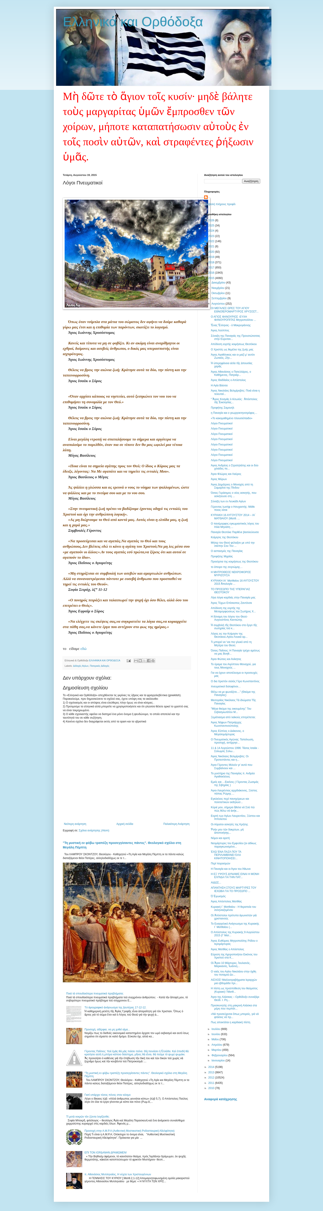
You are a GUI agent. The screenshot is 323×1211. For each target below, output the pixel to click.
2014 (211, 1067)
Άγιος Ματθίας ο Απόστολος (227, 949)
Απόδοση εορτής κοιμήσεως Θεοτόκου (234, 344)
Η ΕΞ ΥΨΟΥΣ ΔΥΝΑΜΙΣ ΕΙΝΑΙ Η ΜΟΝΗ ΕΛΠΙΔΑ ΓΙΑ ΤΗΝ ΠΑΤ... (235, 875)
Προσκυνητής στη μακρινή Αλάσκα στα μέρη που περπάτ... (234, 1007)
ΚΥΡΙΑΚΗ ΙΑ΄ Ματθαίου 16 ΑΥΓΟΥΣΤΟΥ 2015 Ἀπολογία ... (235, 582)
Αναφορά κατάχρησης (220, 1099)
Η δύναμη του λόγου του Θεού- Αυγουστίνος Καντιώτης (229, 618)
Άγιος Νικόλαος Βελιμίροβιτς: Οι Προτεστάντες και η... (230, 758)
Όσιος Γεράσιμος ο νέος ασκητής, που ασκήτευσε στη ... (233, 494)
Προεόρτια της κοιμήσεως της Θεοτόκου (234, 561)
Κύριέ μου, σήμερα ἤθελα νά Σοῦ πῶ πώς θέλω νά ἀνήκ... (233, 809)
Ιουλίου (216, 1029)
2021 (211, 246)
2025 (211, 225)
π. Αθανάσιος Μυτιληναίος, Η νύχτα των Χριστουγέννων (118, 1174)
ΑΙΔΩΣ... (216, 882)
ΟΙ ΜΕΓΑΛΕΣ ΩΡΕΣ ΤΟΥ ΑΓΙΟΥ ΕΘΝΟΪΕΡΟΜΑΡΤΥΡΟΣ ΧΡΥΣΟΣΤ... (235, 310)
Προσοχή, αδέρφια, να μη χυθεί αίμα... (107, 1029)
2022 (211, 241)
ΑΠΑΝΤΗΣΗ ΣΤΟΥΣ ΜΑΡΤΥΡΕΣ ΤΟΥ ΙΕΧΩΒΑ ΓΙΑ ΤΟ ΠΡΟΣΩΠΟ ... (233, 889)
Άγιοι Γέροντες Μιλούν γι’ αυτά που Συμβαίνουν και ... (231, 766)
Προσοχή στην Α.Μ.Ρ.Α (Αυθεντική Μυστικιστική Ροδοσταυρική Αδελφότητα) (130, 1130)
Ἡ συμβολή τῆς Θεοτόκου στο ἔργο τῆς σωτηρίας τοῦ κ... (234, 627)
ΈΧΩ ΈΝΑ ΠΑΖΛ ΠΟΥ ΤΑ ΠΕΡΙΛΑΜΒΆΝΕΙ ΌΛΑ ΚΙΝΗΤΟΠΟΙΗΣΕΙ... (226, 855)
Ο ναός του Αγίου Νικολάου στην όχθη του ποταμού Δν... (233, 973)
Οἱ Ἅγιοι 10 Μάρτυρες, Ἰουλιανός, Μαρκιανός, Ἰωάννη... (231, 964)
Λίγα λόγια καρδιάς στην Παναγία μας (233, 597)
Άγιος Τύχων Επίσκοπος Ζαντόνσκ (231, 602)
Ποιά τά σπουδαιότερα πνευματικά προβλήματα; (94, 993)
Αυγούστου (218, 303)
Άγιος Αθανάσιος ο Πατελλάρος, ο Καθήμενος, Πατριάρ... (231, 373)
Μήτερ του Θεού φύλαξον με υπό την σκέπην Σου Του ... (233, 544)
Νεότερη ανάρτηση (75, 824)
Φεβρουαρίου (220, 1055)
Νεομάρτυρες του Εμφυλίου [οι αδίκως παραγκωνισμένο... (233, 845)
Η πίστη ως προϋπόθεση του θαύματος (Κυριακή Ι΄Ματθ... (234, 990)
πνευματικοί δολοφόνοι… (226, 686)
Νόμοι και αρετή (220, 838)
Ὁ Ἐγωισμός (218, 896)
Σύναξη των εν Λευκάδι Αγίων (228, 501)
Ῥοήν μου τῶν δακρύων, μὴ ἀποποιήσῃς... (227, 831)
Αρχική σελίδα (124, 824)
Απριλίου (217, 1044)
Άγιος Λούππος (220, 330)
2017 (211, 267)
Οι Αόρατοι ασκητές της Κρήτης (229, 824)
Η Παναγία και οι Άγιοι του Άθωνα (231, 868)
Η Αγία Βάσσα (219, 385)
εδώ (82, 648)
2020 (211, 251)
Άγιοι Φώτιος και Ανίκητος (226, 659)
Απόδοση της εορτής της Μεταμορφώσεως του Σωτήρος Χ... (233, 610)
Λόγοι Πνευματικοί (221, 423)
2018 (211, 262)
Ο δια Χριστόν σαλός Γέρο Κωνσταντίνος (235, 681)
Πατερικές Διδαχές (99, 665)
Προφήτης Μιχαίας (222, 556)
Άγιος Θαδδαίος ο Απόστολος (228, 380)
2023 (211, 236)
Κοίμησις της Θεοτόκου (224, 537)
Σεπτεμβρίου (219, 298)
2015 (211, 278)
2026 (211, 220)
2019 (211, 257)
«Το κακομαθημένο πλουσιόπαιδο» (231, 418)
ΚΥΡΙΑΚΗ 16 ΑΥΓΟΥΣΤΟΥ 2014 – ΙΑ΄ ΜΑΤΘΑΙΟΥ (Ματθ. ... (233, 517)
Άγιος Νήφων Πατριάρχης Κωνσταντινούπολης (226, 724)
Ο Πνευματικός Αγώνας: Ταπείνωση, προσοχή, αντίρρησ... (232, 741)
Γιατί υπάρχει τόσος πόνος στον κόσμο (108, 1094)
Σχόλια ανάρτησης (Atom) (94, 830)
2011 (211, 1083)
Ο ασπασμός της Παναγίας (227, 551)
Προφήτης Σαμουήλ (222, 407)
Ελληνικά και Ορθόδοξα (133, 21)
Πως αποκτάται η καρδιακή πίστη (230, 1022)
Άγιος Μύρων (219, 479)
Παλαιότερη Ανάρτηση (176, 824)
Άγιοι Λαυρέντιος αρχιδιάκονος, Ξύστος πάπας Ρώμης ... (234, 792)
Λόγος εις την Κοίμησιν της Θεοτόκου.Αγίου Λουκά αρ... (229, 635)
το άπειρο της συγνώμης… (227, 567)
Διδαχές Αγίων (81, 665)
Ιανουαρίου (219, 1060)
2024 (211, 230)
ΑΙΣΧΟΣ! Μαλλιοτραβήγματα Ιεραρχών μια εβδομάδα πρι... (234, 981)
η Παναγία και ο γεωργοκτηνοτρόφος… (234, 412)
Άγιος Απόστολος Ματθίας (226, 901)
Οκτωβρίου (218, 293)
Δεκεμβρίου (219, 282)
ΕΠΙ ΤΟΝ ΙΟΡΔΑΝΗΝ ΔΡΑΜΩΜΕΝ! (106, 1152)
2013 (211, 1072)
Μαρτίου (217, 1050)
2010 (211, 1088)
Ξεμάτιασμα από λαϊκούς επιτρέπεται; (233, 717)
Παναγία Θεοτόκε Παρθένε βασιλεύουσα (235, 532)
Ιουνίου (216, 1034)
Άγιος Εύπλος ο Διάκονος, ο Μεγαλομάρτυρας (227, 732)
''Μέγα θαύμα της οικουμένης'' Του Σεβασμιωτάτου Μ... (231, 710)
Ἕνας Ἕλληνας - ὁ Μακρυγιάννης (231, 325)
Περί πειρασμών (220, 863)
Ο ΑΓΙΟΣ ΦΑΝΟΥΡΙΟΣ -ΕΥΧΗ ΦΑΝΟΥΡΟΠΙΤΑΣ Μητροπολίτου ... (233, 318)
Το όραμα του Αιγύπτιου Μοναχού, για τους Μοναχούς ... (233, 666)
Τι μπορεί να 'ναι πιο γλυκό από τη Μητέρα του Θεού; (231, 643)
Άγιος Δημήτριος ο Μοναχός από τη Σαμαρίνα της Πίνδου (232, 486)
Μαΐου (216, 1039)
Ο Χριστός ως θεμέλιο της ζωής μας (232, 349)
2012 (211, 1077)
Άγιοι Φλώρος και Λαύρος (226, 474)
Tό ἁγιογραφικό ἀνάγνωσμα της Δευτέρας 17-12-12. (115, 1007)
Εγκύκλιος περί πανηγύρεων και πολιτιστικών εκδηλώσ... (230, 800)
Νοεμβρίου (218, 288)
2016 (211, 272)
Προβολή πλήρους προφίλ (220, 204)
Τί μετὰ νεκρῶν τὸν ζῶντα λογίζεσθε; (87, 1116)
